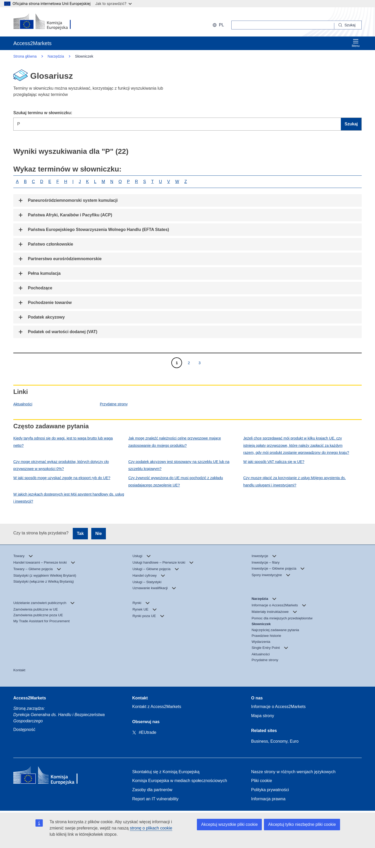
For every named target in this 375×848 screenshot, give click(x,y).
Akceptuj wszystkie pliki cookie (229, 824)
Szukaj (351, 124)
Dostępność (24, 729)
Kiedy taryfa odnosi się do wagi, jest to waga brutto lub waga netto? (63, 441)
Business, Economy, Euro (275, 741)
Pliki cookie (261, 780)
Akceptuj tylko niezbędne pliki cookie (302, 824)
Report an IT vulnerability (155, 799)
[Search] (348, 25)
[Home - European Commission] (51, 776)
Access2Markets (29, 698)
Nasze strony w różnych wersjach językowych (293, 772)
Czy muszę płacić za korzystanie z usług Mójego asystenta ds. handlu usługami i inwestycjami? (294, 481)
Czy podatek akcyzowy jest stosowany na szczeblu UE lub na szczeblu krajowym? (178, 465)
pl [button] (218, 25)
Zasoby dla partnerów (152, 790)
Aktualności (22, 404)
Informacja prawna (268, 799)
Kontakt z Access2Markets (156, 706)
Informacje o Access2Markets (278, 706)
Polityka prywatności (270, 790)
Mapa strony (262, 715)
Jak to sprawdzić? (113, 3)
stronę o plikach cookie (151, 828)
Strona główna (25, 56)
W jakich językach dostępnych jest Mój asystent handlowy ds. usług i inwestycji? (68, 497)
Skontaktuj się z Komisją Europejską (165, 772)
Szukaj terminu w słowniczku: (42, 113)
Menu (356, 43)
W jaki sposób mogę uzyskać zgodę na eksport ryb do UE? (61, 478)
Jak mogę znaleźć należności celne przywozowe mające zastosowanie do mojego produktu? (174, 441)
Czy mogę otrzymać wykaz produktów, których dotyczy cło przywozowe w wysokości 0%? (61, 465)
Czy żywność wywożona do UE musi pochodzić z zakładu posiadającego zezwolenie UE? (175, 481)
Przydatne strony (114, 404)
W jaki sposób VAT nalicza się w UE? (273, 462)
